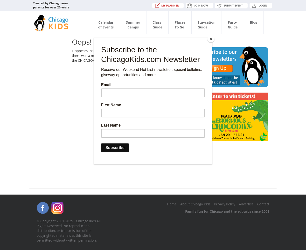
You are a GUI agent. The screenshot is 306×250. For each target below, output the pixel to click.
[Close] (211, 38)
